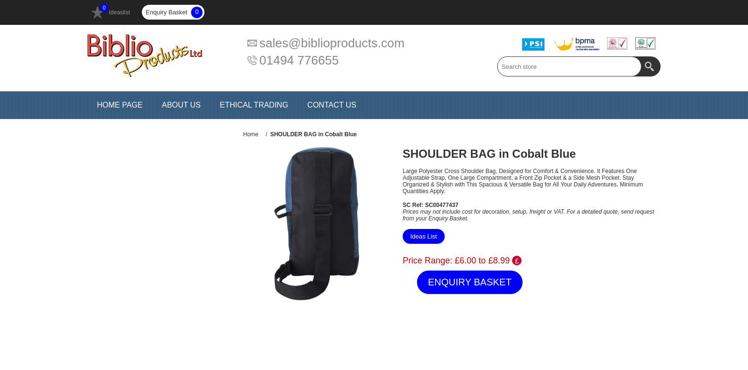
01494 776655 (299, 60)
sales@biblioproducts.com (332, 43)
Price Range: (427, 260)
